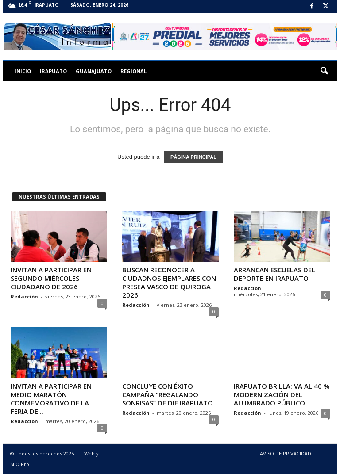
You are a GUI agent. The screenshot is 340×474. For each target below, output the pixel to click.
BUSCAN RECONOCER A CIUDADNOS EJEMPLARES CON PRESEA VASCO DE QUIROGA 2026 (169, 282)
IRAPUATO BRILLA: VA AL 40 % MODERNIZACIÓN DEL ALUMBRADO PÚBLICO (282, 394)
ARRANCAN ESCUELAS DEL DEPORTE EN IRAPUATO (274, 274)
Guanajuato (94, 71)
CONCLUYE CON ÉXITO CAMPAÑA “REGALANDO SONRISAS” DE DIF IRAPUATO (167, 394)
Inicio (23, 71)
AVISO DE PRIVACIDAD (285, 453)
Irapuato (53, 71)
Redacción (24, 296)
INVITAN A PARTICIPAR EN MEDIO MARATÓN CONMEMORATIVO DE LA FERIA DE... (51, 399)
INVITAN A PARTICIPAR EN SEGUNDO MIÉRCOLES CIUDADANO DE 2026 (51, 278)
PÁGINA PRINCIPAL (193, 157)
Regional (133, 71)
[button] (324, 71)
